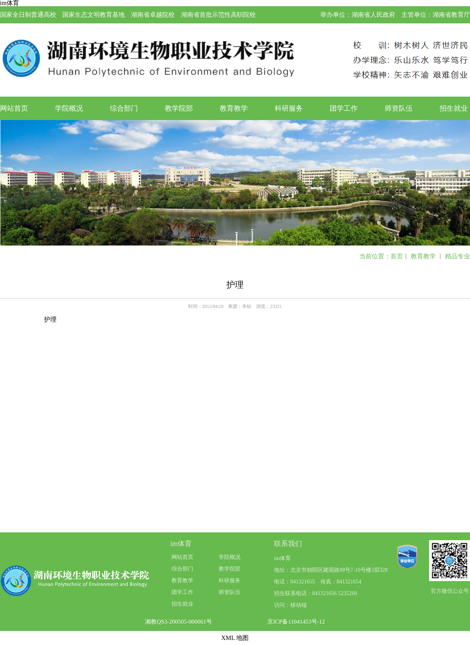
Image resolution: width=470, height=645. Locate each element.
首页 (396, 256)
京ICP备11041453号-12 (296, 622)
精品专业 (457, 256)
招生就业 (454, 108)
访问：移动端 (290, 605)
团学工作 (344, 108)
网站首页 (14, 108)
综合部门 (124, 108)
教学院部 (179, 108)
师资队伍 (399, 108)
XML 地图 (235, 637)
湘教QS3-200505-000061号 (178, 622)
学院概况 (69, 108)
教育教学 (234, 108)
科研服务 (289, 108)
